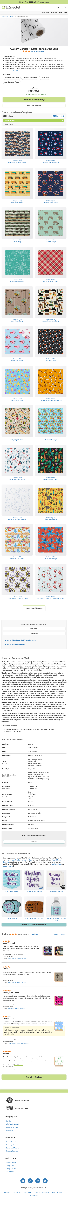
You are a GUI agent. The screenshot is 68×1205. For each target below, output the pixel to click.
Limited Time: (34, 2)
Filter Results (34, 628)
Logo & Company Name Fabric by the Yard (18, 1043)
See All (15, 644)
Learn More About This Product (14, 71)
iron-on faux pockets (25, 860)
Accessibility (34, 1195)
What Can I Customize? (34, 105)
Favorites (54, 12)
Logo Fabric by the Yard (14, 1069)
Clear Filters (9, 124)
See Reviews (34, 51)
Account (45, 12)
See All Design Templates (20, 640)
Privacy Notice (27, 1192)
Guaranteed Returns (12, 1148)
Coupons (7, 1192)
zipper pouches (8, 866)
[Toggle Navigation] (58, 7)
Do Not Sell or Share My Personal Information (48, 1192)
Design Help (10, 1165)
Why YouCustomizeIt (12, 1124)
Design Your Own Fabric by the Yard (17, 958)
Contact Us (34, 633)
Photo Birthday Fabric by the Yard (16, 1008)
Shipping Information (12, 1145)
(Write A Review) (59, 935)
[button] (65, 7)
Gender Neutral (34, 120)
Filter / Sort (58, 116)
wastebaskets (56, 864)
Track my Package (12, 1151)
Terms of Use (16, 1192)
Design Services (11, 1169)
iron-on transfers (12, 860)
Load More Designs (34, 608)
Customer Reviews (12, 1127)
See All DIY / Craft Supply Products (34, 924)
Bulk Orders (10, 1172)
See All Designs (11, 1162)
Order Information (11, 1142)
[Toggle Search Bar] (61, 7)
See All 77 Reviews (34, 1077)
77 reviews (33, 934)
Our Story (9, 1121)
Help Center (63, 12)
